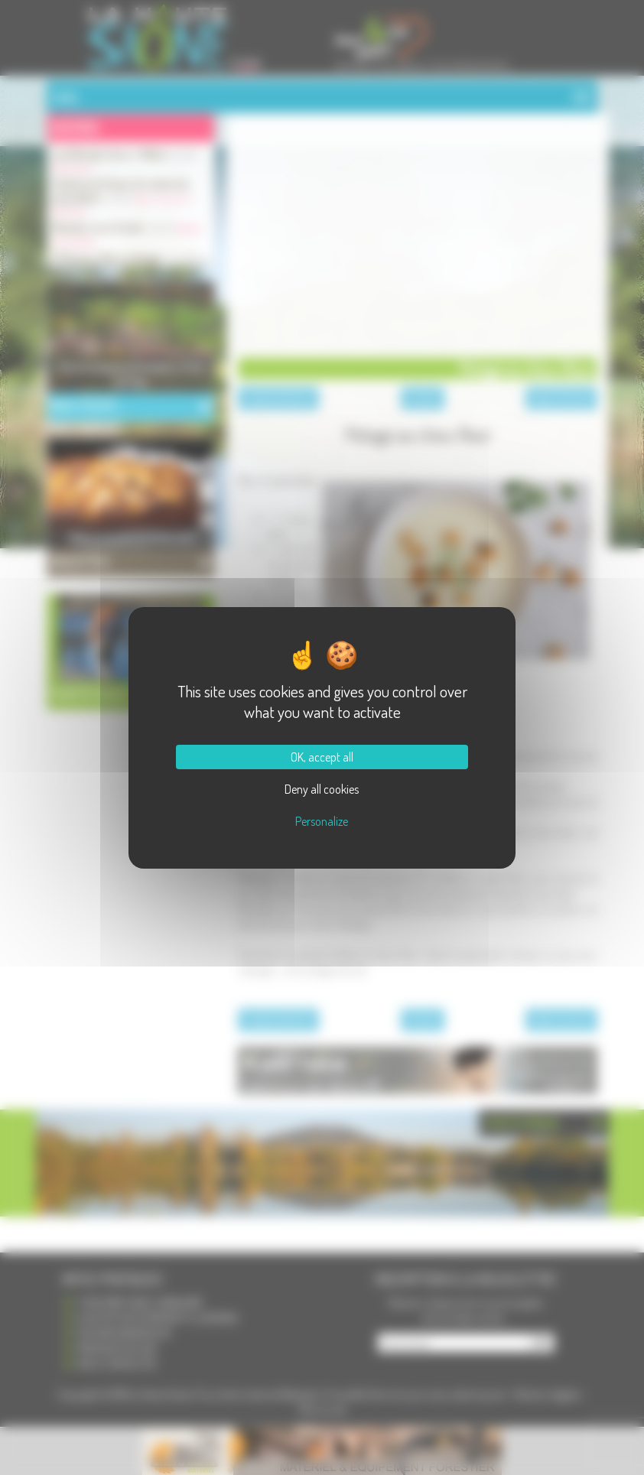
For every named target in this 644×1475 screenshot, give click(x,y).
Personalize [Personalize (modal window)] (321, 821)
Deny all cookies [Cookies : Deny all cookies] (322, 789)
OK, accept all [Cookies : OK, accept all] (322, 757)
